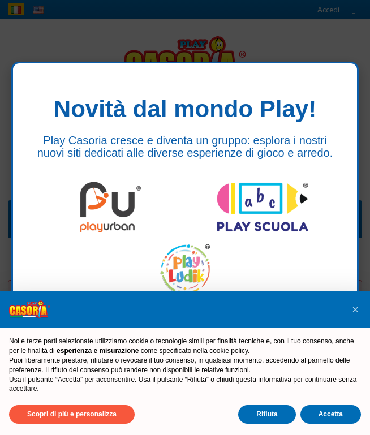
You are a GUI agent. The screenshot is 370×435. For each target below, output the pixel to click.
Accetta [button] (331, 414)
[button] (355, 309)
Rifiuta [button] (266, 414)
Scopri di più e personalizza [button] (72, 414)
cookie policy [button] (228, 351)
